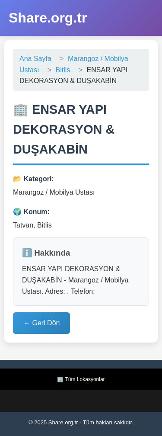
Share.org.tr (48, 18)
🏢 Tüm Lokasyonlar (81, 379)
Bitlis (63, 70)
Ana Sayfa (35, 58)
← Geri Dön (41, 323)
